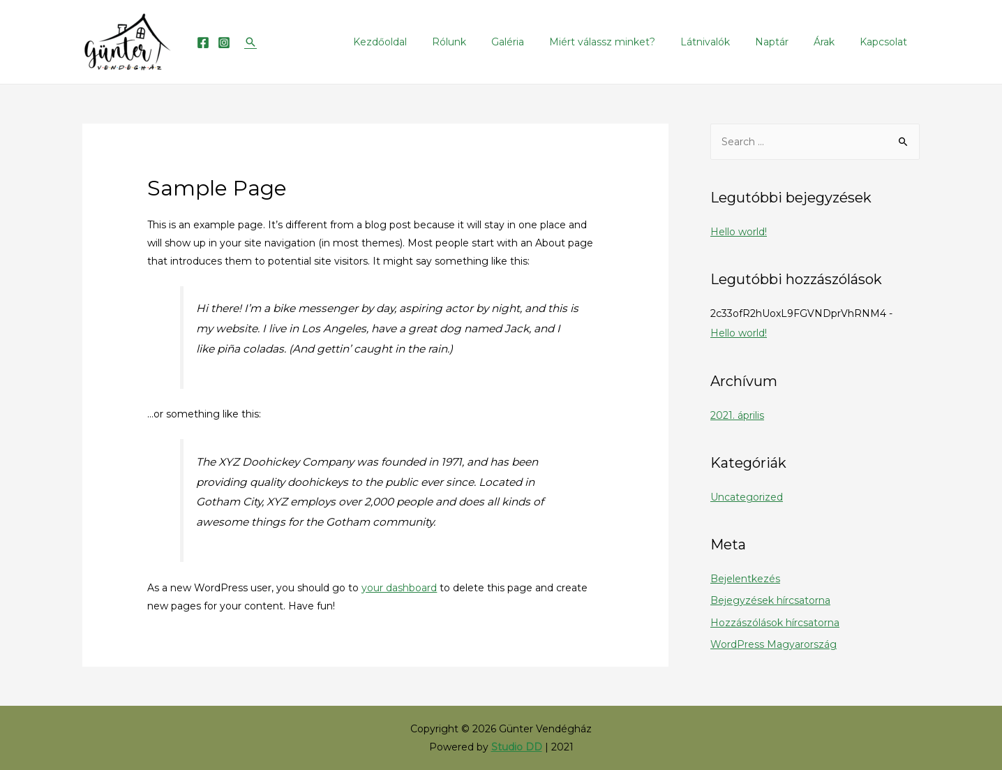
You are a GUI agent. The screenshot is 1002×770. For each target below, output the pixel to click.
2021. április (737, 415)
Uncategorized (746, 497)
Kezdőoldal (422, 42)
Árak (832, 42)
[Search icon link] (250, 42)
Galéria (538, 42)
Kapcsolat (886, 42)
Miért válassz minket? (627, 42)
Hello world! (738, 231)
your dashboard (399, 588)
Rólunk (485, 42)
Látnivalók (724, 42)
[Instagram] (224, 42)
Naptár (785, 42)
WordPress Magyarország (773, 644)
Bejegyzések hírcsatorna (770, 600)
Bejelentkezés (745, 578)
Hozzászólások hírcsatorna (774, 622)
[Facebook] (203, 42)
